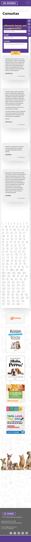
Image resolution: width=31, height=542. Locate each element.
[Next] (22, 304)
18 (7, 230)
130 (3, 288)
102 (22, 270)
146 (3, 298)
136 (8, 292)
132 (13, 288)
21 (19, 230)
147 (8, 298)
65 (19, 251)
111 (18, 276)
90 (24, 264)
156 (22, 301)
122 (13, 282)
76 (16, 257)
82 (16, 261)
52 (15, 245)
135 (3, 292)
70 (16, 254)
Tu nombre (7, 28)
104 (8, 273)
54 (24, 245)
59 (20, 248)
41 (24, 239)
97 (27, 267)
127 (13, 285)
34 (20, 236)
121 (8, 282)
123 (18, 282)
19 (10, 230)
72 (24, 254)
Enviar (15, 53)
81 (12, 261)
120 (3, 282)
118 (21, 279)
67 (3, 254)
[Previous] (2, 224)
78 (25, 257)
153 (8, 301)
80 (7, 261)
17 (3, 230)
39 (16, 239)
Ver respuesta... (22, 76)
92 (7, 267)
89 (20, 264)
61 (3, 251)
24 (3, 233)
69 (12, 254)
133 (18, 288)
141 (8, 295)
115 (7, 279)
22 (23, 230)
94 (15, 267)
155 (18, 301)
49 (3, 245)
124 (22, 282)
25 (7, 233)
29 (24, 233)
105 (14, 273)
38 (12, 239)
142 (12, 295)
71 (20, 254)
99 (7, 270)
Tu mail (6, 35)
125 (3, 285)
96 (23, 267)
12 (13, 227)
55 (3, 248)
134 (22, 288)
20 (14, 230)
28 (20, 233)
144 (22, 295)
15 (24, 227)
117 (16, 279)
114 (3, 279)
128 (18, 285)
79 (3, 261)
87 (12, 264)
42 (3, 242)
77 (20, 257)
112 (22, 276)
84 (24, 261)
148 (13, 298)
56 (7, 248)
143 (17, 295)
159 (13, 304)
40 (20, 239)
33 (16, 236)
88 (16, 264)
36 (3, 239)
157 (3, 304)
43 (7, 242)
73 (3, 257)
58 (16, 248)
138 (18, 292)
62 (7, 251)
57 (12, 248)
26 (11, 233)
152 (3, 301)
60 (24, 248)
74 (8, 257)
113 (26, 276)
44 (11, 242)
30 (3, 236)
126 (8, 285)
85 (3, 264)
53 (19, 245)
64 (15, 251)
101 (17, 270)
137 (13, 292)
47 (23, 242)
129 (23, 285)
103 (3, 273)
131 (8, 288)
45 (15, 242)
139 (23, 292)
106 (19, 273)
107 (24, 273)
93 (11, 267)
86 (7, 264)
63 (11, 251)
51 (11, 245)
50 (7, 245)
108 (3, 276)
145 (26, 295)
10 (6, 227)
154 (13, 301)
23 (27, 230)
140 (3, 295)
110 (13, 276)
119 (25, 279)
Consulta (7, 41)
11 (9, 227)
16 (28, 227)
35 (24, 236)
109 (8, 276)
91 (3, 267)
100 (12, 270)
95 (19, 267)
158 (8, 304)
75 (12, 257)
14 (20, 227)
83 (20, 261)
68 (8, 254)
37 (7, 239)
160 (18, 304)
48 (27, 242)
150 (22, 298)
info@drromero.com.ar (11, 527)
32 (11, 236)
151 (27, 298)
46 (19, 242)
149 (17, 298)
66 (23, 251)
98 (3, 270)
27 (16, 233)
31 (8, 236)
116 (12, 279)
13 (17, 227)
